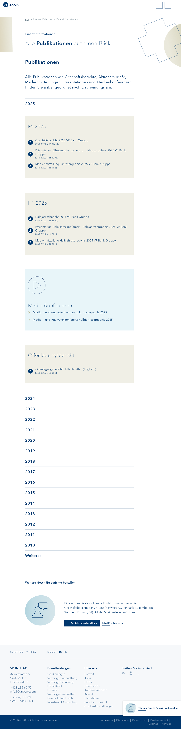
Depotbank (54, 686)
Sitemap (153, 723)
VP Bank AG (27, 19)
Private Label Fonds (60, 698)
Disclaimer (122, 720)
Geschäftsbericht (95, 702)
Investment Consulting (62, 702)
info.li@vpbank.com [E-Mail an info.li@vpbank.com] (113, 623)
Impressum (106, 720)
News (88, 682)
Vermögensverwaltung (62, 678)
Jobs (87, 678)
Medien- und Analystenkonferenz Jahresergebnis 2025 (70, 312)
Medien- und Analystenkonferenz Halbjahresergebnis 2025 (73, 319)
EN (65, 652)
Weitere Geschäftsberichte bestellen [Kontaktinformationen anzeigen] (158, 708)
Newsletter (91, 698)
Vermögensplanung (60, 682)
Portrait (89, 674)
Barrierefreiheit (159, 720)
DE (61, 652)
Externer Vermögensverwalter (61, 692)
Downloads (92, 686)
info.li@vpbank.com (23, 691)
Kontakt (89, 694)
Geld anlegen (56, 674)
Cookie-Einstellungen (98, 706)
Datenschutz (139, 720)
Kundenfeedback (95, 690)
